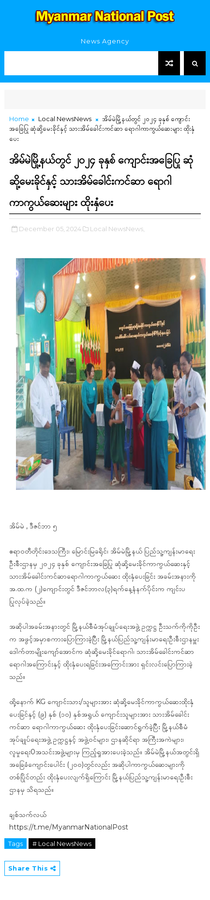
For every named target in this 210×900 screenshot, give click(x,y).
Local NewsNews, (117, 229)
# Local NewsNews (61, 843)
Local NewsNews (64, 119)
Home (19, 119)
